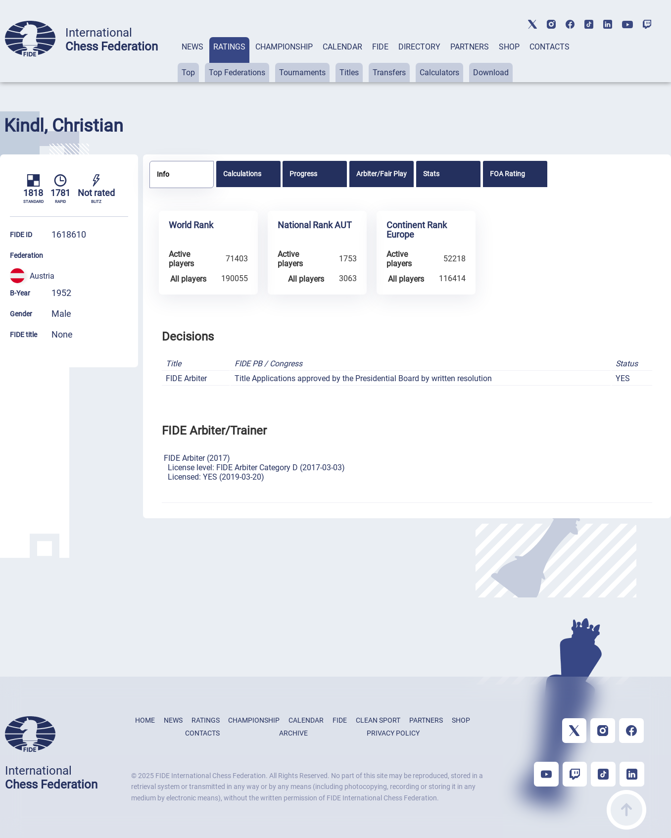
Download (491, 72)
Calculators (439, 72)
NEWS (192, 46)
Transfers (389, 72)
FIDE (380, 46)
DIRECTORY (419, 46)
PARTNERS (469, 46)
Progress (303, 174)
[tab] (192, 59)
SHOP (509, 46)
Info (163, 174)
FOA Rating (507, 174)
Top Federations (237, 72)
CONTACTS (549, 46)
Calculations (242, 174)
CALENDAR (342, 46)
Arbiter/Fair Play (381, 174)
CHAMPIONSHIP (284, 46)
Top (188, 72)
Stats (431, 174)
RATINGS (229, 46)
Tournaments (302, 72)
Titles (349, 72)
